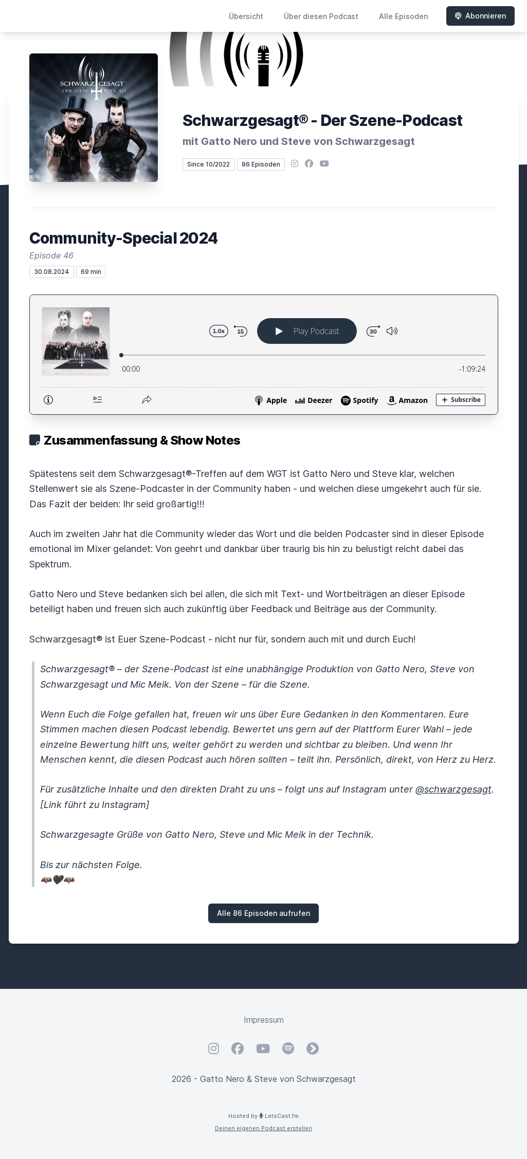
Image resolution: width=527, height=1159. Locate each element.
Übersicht (246, 16)
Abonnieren (480, 15)
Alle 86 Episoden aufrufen (263, 913)
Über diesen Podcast (321, 16)
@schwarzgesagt (453, 789)
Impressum (264, 1020)
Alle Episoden (403, 16)
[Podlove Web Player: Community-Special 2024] (264, 354)
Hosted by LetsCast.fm (263, 1115)
